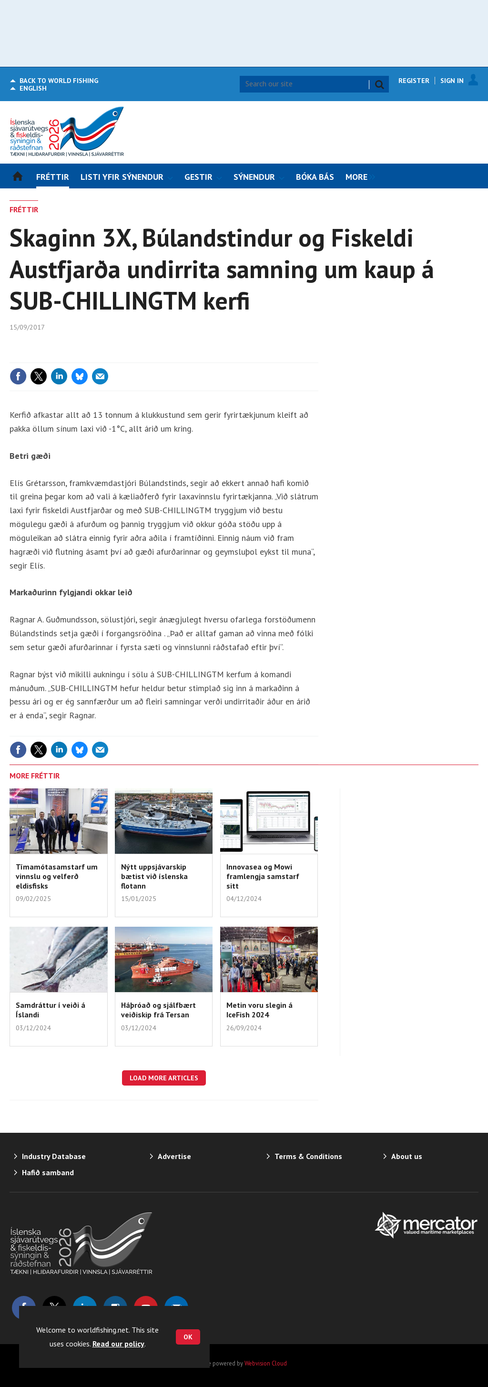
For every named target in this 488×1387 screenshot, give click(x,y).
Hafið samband (48, 1172)
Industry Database (54, 1156)
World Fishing (59, 80)
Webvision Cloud (265, 1363)
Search (379, 84)
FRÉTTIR (24, 209)
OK (188, 1337)
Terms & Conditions (308, 1156)
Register (413, 80)
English (33, 88)
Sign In (452, 80)
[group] (358, 176)
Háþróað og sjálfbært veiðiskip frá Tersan (158, 1009)
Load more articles (164, 1078)
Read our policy (118, 1343)
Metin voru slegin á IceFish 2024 (259, 1009)
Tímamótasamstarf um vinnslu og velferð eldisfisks (57, 876)
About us (406, 1156)
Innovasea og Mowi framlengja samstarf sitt (262, 876)
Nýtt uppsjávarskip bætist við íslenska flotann (154, 876)
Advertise (174, 1156)
